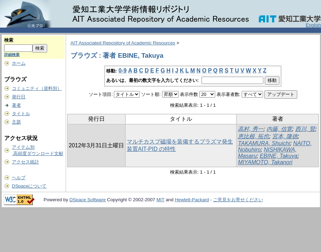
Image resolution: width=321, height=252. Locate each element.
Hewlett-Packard (192, 199)
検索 (8, 40)
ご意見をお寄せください (238, 199)
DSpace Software (88, 199)
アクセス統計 (25, 161)
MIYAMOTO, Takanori (265, 162)
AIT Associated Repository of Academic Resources (123, 43)
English (313, 25)
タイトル (21, 113)
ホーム (18, 63)
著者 (16, 105)
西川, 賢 (305, 129)
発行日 (18, 96)
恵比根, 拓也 (253, 136)
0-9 (122, 71)
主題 (16, 122)
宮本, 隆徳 (285, 136)
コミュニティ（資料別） (37, 88)
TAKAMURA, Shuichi (264, 143)
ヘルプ (18, 177)
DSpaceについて (29, 186)
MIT (160, 199)
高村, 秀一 (250, 129)
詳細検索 (12, 54)
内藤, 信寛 (279, 129)
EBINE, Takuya (279, 156)
